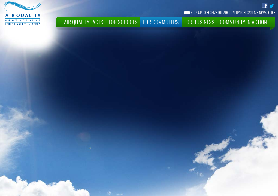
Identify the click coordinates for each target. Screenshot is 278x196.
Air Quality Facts (83, 22)
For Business (199, 22)
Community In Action (243, 22)
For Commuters (161, 22)
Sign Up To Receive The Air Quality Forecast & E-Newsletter (233, 12)
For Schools (123, 22)
